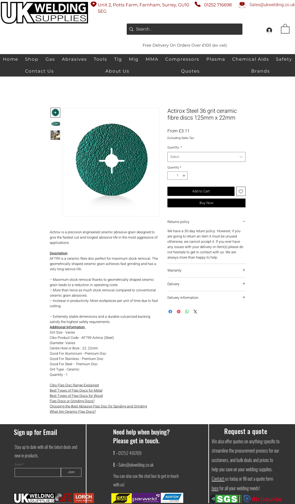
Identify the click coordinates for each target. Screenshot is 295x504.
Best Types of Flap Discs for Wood (76, 395)
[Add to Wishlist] (241, 191)
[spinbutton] (177, 175)
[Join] (71, 472)
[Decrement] (171, 175)
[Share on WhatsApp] (187, 311)
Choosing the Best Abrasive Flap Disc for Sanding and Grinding (98, 406)
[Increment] (184, 175)
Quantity (174, 147)
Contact (218, 478)
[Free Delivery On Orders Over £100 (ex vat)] (184, 45)
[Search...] (184, 29)
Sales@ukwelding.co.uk (136, 464)
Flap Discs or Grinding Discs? (72, 401)
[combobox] (206, 157)
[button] (285, 28)
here (215, 487)
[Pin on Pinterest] (178, 311)
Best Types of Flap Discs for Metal (76, 390)
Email (19, 464)
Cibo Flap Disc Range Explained (74, 385)
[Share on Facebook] (170, 311)
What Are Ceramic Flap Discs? (73, 411)
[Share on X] (195, 311)
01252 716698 (218, 4)
